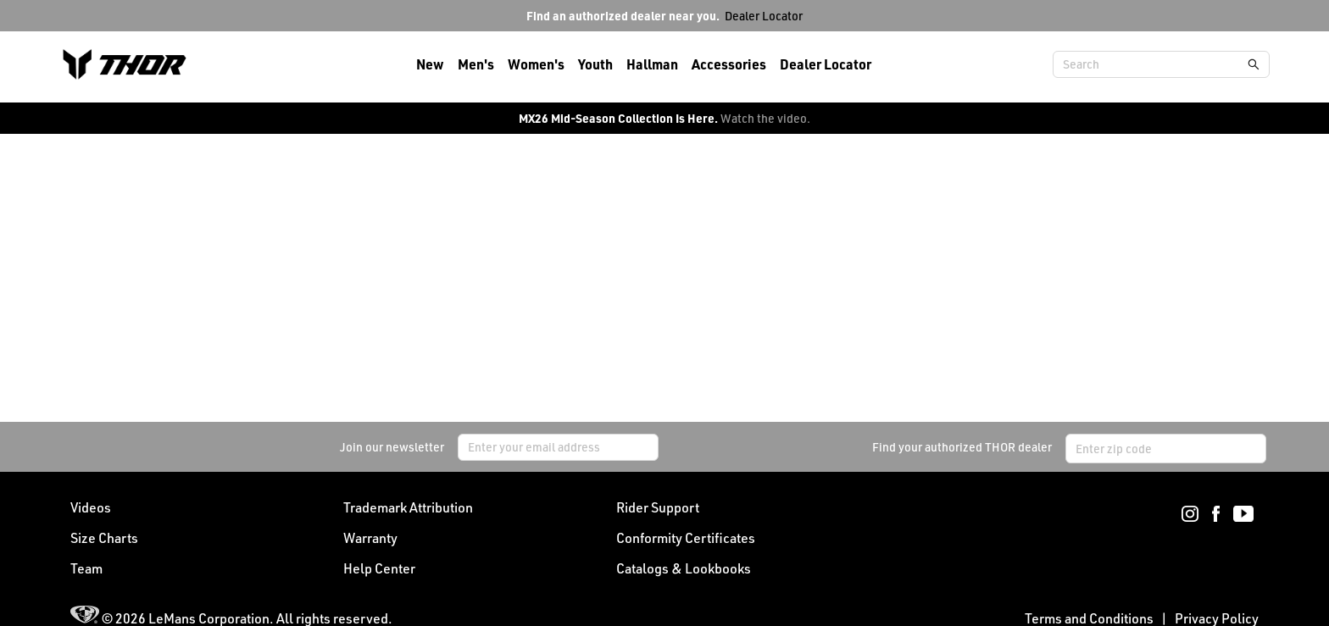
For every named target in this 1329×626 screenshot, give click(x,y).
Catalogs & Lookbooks (683, 568)
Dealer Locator (764, 15)
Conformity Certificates (685, 537)
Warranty (370, 537)
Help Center (379, 568)
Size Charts (104, 537)
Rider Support (657, 507)
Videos (90, 507)
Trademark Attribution (408, 507)
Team (86, 568)
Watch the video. (765, 118)
